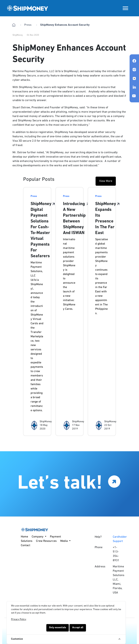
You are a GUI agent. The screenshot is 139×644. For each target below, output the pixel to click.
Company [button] (38, 536)
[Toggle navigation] (125, 8)
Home (24, 536)
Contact (25, 545)
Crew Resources (46, 541)
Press (27, 25)
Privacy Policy (18, 619)
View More (105, 181)
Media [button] (64, 541)
